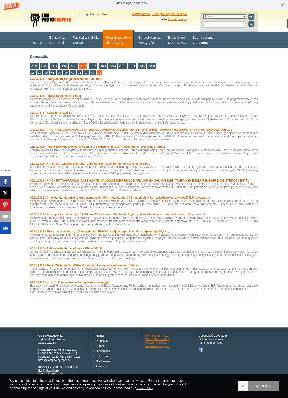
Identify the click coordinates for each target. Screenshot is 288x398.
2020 (44, 66)
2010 (142, 66)
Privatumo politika (156, 342)
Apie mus (203, 40)
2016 (83, 66)
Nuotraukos (177, 40)
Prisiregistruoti (141, 14)
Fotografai (149, 40)
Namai (37, 40)
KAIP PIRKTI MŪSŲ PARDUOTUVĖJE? (157, 337)
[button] (144, 5)
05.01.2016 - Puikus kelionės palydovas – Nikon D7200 (66, 248)
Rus (104, 14)
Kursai (86, 40)
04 (79, 72)
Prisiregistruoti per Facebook (169, 14)
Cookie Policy (144, 388)
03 (86, 72)
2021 (34, 66)
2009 (152, 66)
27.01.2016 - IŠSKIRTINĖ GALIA (51, 112)
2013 (112, 66)
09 (46, 72)
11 (32, 72)
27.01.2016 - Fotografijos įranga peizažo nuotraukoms (65, 79)
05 (72, 72)
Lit (98, 14)
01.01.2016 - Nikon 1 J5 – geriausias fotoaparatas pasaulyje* (70, 282)
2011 (132, 66)
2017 (73, 66)
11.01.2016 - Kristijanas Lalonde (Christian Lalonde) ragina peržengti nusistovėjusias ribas (90, 163)
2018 (64, 66)
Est (79, 14)
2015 (93, 66)
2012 (122, 66)
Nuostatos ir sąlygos (157, 346)
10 (39, 72)
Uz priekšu (263, 386)
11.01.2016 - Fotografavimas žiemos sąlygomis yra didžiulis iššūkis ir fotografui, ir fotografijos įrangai (97, 146)
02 (92, 72)
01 (99, 72)
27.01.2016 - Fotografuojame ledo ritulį (55, 96)
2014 (103, 66)
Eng (85, 14)
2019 (54, 66)
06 (66, 72)
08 (52, 72)
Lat (92, 14)
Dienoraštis (118, 40)
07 (59, 72)
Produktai (57, 40)
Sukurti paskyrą (177, 19)
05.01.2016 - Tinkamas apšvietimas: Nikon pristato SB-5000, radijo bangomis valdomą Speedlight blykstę (99, 231)
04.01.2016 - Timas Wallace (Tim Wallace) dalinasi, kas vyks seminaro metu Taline (84, 265)
